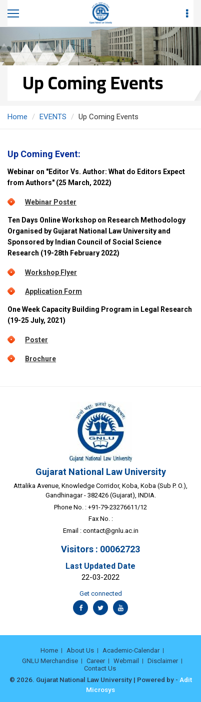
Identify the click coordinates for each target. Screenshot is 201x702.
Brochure (40, 359)
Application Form (53, 291)
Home (18, 116)
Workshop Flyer (51, 272)
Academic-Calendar (131, 650)
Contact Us (100, 668)
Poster (36, 340)
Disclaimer (163, 661)
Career (95, 661)
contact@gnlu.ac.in (110, 530)
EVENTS (53, 116)
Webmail (126, 661)
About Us (80, 650)
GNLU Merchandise (50, 661)
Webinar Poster (50, 202)
